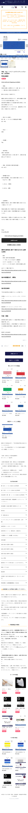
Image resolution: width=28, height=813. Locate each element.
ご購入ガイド (14, 353)
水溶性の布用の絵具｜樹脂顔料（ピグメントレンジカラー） (12, 500)
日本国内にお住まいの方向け (14, 245)
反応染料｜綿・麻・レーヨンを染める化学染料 (12, 495)
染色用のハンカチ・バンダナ (8, 526)
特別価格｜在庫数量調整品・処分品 (10, 583)
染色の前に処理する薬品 (7, 544)
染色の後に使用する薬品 (7, 553)
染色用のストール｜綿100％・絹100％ (11, 531)
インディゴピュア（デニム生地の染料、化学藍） (12, 521)
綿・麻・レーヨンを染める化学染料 (10, 486)
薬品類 (2, 571)
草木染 (2, 510)
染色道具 (3, 540)
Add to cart (14, 240)
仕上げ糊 (3, 558)
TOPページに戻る (14, 360)
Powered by (14, 798)
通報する (25, 340)
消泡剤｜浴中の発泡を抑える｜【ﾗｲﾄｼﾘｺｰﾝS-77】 (12, 577)
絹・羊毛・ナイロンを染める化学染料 (10, 490)
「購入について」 (20, 647)
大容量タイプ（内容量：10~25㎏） (10, 535)
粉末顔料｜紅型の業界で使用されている (11, 506)
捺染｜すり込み (5, 567)
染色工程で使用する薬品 (7, 549)
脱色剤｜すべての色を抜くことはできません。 (12, 562)
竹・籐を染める (5, 515)
